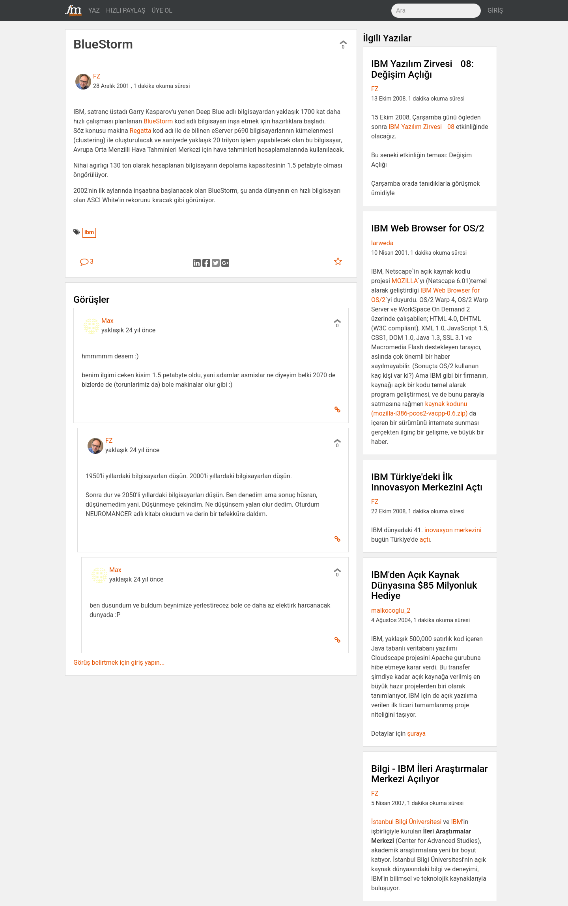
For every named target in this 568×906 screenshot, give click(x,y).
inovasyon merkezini (453, 530)
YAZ (94, 10)
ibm (89, 232)
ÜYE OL (161, 10)
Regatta (140, 130)
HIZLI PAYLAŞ (125, 10)
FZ (96, 76)
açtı (425, 539)
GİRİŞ (495, 10)
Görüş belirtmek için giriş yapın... (118, 662)
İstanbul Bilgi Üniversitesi (406, 822)
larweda (382, 243)
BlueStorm (158, 121)
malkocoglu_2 (390, 610)
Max (107, 320)
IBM (456, 822)
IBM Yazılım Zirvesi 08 (421, 126)
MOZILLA (405, 281)
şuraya (416, 733)
